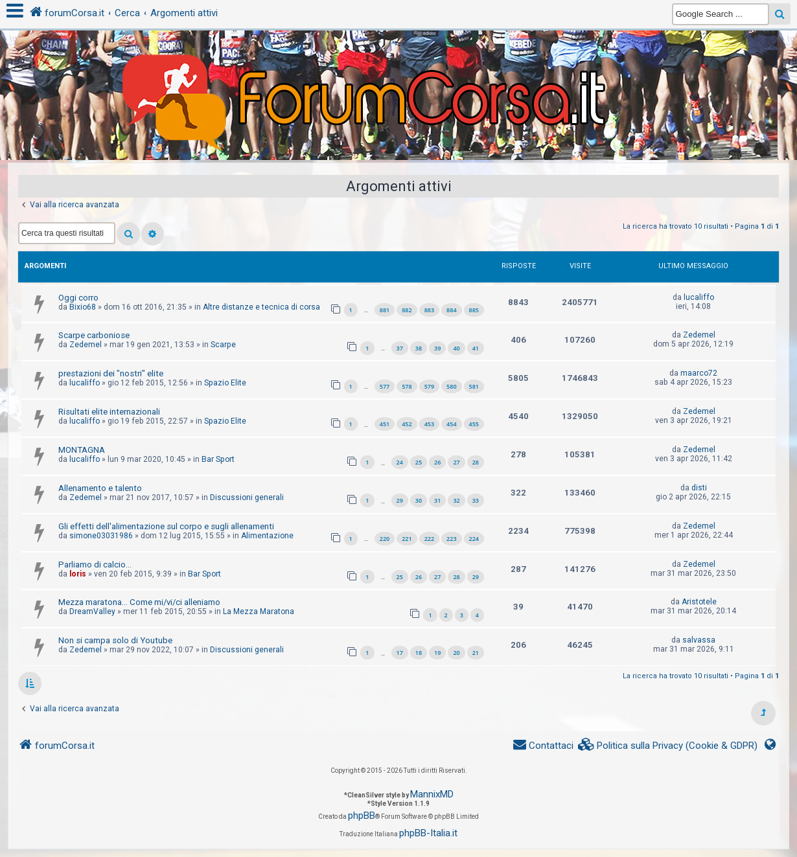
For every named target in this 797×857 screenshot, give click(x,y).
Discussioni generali (247, 497)
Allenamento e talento (100, 488)
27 (456, 462)
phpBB (361, 815)
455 (474, 424)
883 (429, 310)
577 (384, 386)
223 (451, 538)
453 (429, 424)
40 (456, 348)
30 (418, 500)
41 (475, 348)
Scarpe (223, 344)
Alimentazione (267, 535)
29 (400, 500)
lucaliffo (699, 297)
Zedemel (85, 344)
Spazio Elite (225, 382)
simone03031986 (101, 535)
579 (429, 386)
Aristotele (699, 601)
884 (451, 310)
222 (429, 538)
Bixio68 (82, 307)
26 (437, 462)
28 (475, 462)
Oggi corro (78, 298)
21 (475, 652)
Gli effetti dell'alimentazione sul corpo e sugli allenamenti (166, 526)
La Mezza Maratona (258, 611)
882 (406, 310)
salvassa (698, 640)
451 (384, 424)
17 (400, 652)
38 (418, 348)
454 (451, 424)
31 (437, 500)
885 (474, 310)
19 (437, 652)
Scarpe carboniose (94, 335)
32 (456, 500)
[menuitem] (668, 746)
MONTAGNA (81, 450)
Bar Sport (218, 459)
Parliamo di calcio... (95, 564)
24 (400, 462)
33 (475, 500)
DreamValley (92, 611)
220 (384, 538)
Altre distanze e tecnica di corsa (261, 307)
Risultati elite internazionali (109, 412)
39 (437, 348)
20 (456, 652)
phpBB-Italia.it (428, 833)
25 (418, 462)
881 (384, 310)
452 (406, 424)
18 (418, 652)
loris (77, 573)
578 (406, 386)
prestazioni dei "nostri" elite (110, 373)
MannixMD (432, 794)
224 (474, 538)
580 (451, 386)
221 (406, 538)
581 (474, 386)
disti (699, 487)
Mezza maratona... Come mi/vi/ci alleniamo (139, 602)
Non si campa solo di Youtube (115, 640)
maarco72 (698, 373)
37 (400, 348)
